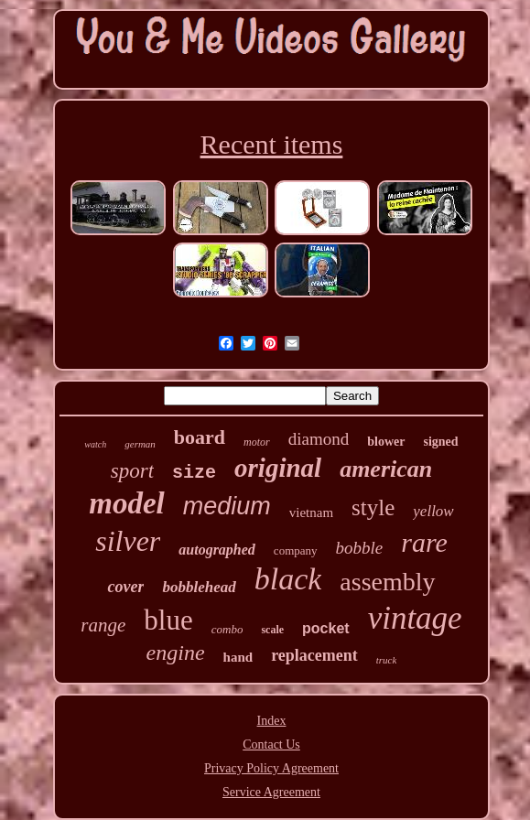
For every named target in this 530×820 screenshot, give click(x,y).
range (103, 625)
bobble (360, 547)
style (373, 507)
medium (227, 506)
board (199, 437)
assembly (387, 581)
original (277, 467)
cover (125, 586)
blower (386, 441)
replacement (314, 655)
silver (127, 540)
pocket (326, 628)
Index (272, 721)
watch (95, 444)
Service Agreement (271, 792)
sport (132, 470)
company (296, 550)
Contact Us (271, 744)
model (126, 503)
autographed (216, 549)
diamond (319, 438)
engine (175, 652)
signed (441, 441)
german (140, 443)
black (288, 579)
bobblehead (198, 587)
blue (168, 620)
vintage (415, 618)
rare (424, 542)
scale (272, 629)
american (386, 469)
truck (386, 659)
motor (256, 442)
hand (238, 657)
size (194, 472)
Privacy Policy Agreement (271, 768)
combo (227, 629)
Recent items (271, 144)
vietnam (311, 512)
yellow (433, 511)
